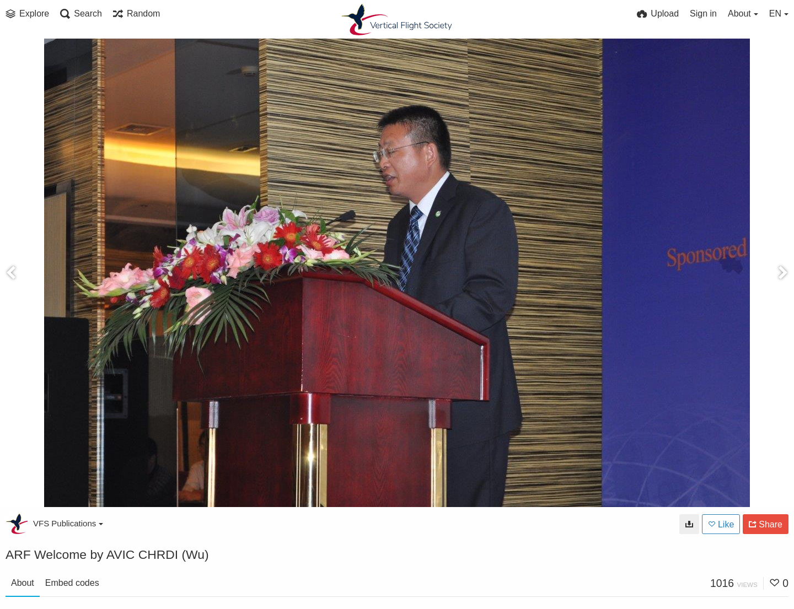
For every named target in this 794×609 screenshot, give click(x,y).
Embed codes (72, 583)
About (22, 583)
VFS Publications (68, 523)
